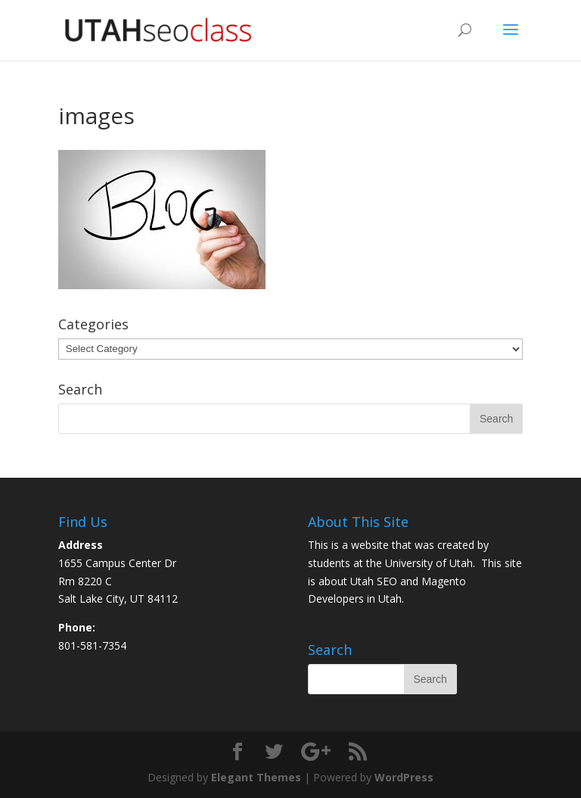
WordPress (403, 777)
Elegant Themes (256, 777)
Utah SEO (373, 581)
